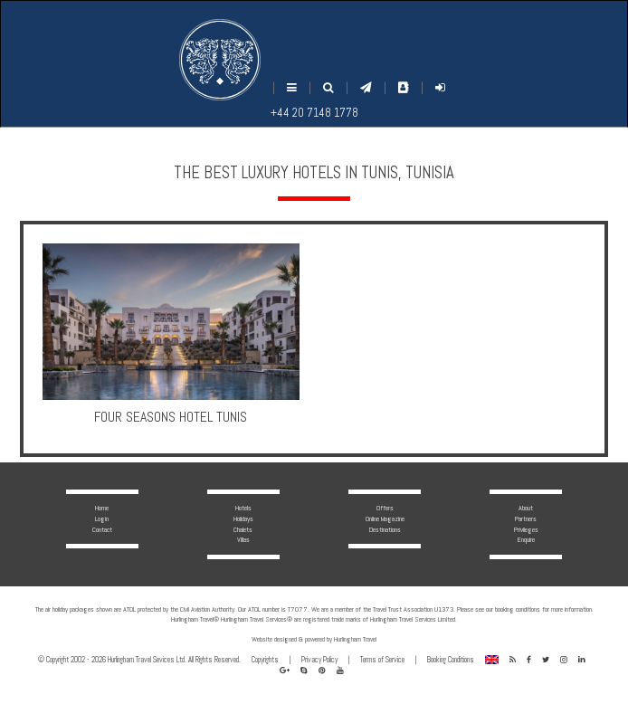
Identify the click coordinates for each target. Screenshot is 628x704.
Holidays (243, 518)
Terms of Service (382, 659)
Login (102, 518)
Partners (526, 518)
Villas (243, 539)
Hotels (243, 507)
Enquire (526, 539)
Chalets (242, 529)
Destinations (385, 529)
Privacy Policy (319, 659)
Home (102, 507)
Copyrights (265, 659)
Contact (102, 529)
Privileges (526, 529)
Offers (385, 507)
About (526, 507)
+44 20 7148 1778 (314, 113)
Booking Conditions (450, 659)
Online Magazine (385, 518)
